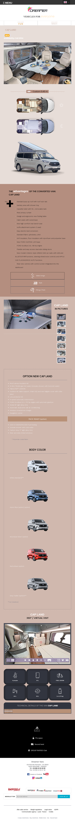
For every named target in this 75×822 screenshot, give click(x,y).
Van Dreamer (37, 9)
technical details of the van (37, 705)
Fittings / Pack (37, 290)
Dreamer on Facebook (34, 774)
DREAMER (21, 23)
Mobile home (42, 818)
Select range (37, 275)
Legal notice (48, 809)
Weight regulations (36, 809)
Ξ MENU (7, 2)
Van (48, 818)
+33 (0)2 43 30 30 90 (38, 768)
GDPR (56, 809)
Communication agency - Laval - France (34, 812)
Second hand (53, 818)
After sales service (22, 809)
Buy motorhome (34, 818)
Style (37, 282)
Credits (51, 812)
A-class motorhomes (23, 818)
